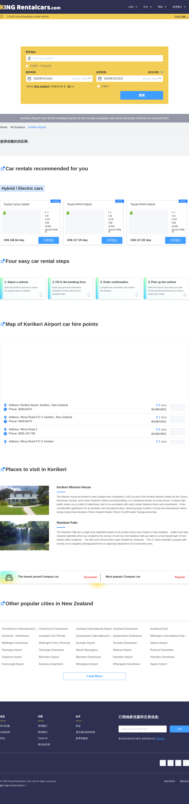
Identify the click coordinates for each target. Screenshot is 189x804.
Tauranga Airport (12, 649)
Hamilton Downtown (162, 657)
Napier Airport (158, 664)
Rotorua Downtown (162, 649)
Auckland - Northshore (15, 635)
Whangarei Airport (87, 664)
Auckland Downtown (125, 628)
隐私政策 (184, 781)
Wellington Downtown (15, 642)
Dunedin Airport (85, 642)
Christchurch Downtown (53, 628)
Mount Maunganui (87, 649)
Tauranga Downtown (51, 649)
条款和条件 (170, 781)
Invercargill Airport (13, 664)
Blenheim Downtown (88, 657)
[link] (3, 127)
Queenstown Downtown (127, 635)
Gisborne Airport (12, 657)
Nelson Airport (159, 642)
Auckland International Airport (94, 628)
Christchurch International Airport (22, 628)
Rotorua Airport (122, 649)
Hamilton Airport (123, 657)
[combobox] (94, 58)
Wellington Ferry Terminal (54, 642)
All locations (17, 127)
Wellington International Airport (169, 635)
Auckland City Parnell (52, 635)
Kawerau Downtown (51, 664)
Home (3, 127)
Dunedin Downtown (125, 642)
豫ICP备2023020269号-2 (13, 785)
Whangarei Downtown (126, 664)
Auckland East (159, 628)
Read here (182, 16)
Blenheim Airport (49, 657)
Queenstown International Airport (96, 635)
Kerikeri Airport (37, 127)
